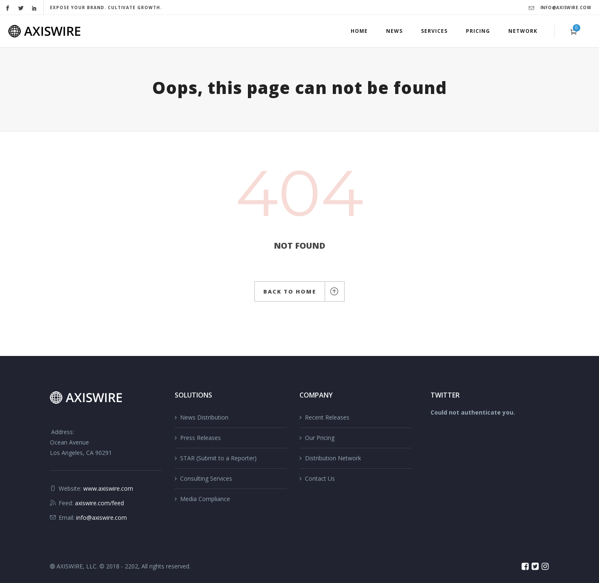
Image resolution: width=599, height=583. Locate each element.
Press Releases (200, 438)
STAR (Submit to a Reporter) (218, 458)
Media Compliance (205, 499)
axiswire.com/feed (99, 503)
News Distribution (204, 417)
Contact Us (320, 478)
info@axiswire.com (565, 7)
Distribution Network (333, 458)
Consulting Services (206, 478)
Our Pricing (319, 438)
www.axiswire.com (108, 488)
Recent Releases (327, 417)
